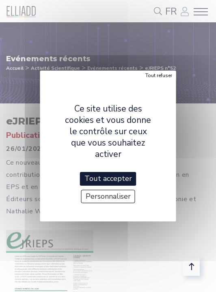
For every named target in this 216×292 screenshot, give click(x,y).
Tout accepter (108, 178)
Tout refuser (158, 75)
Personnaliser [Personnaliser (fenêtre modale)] (108, 196)
